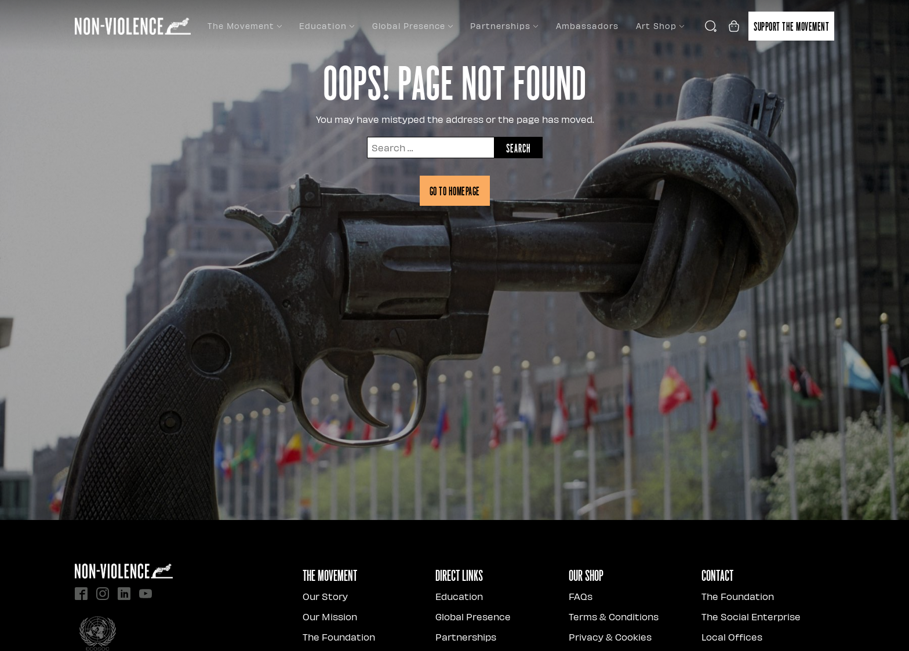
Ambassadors (587, 26)
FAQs (580, 596)
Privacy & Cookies (610, 636)
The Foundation (339, 636)
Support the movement (791, 26)
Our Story (325, 596)
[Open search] (711, 26)
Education (326, 26)
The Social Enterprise (751, 616)
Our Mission (330, 616)
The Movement (245, 26)
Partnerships (504, 26)
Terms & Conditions (614, 616)
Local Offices (731, 636)
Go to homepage (455, 191)
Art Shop (660, 26)
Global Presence (412, 26)
